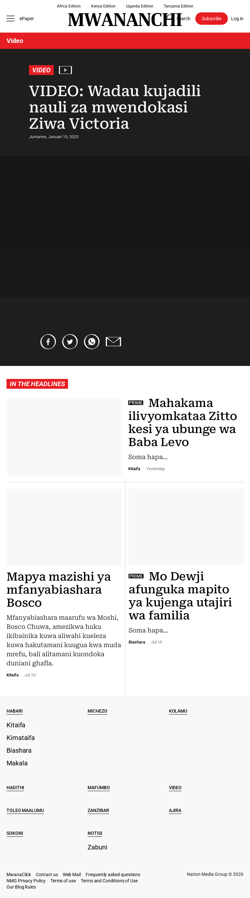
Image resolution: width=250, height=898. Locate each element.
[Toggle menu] (11, 18)
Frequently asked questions (113, 874)
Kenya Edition (103, 6)
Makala (17, 763)
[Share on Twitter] (70, 342)
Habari (14, 711)
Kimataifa (21, 738)
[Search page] (176, 18)
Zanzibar (98, 810)
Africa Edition (69, 6)
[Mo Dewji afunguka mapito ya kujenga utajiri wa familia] (184, 566)
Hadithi (15, 787)
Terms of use (63, 880)
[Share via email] (113, 342)
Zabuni (97, 847)
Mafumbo (99, 787)
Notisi (95, 833)
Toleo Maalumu (25, 810)
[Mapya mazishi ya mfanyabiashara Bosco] (66, 582)
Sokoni (15, 833)
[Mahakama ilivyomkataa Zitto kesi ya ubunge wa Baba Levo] (125, 440)
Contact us (47, 874)
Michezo (97, 711)
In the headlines (37, 384)
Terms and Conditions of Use (109, 880)
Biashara (19, 750)
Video (41, 70)
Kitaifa (16, 725)
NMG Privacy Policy (26, 880)
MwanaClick (19, 874)
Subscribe (211, 18)
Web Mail (72, 874)
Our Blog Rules (21, 887)
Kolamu (178, 711)
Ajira (175, 810)
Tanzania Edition (178, 6)
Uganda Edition (139, 6)
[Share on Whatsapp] (92, 342)
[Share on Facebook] (48, 342)
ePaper (27, 18)
